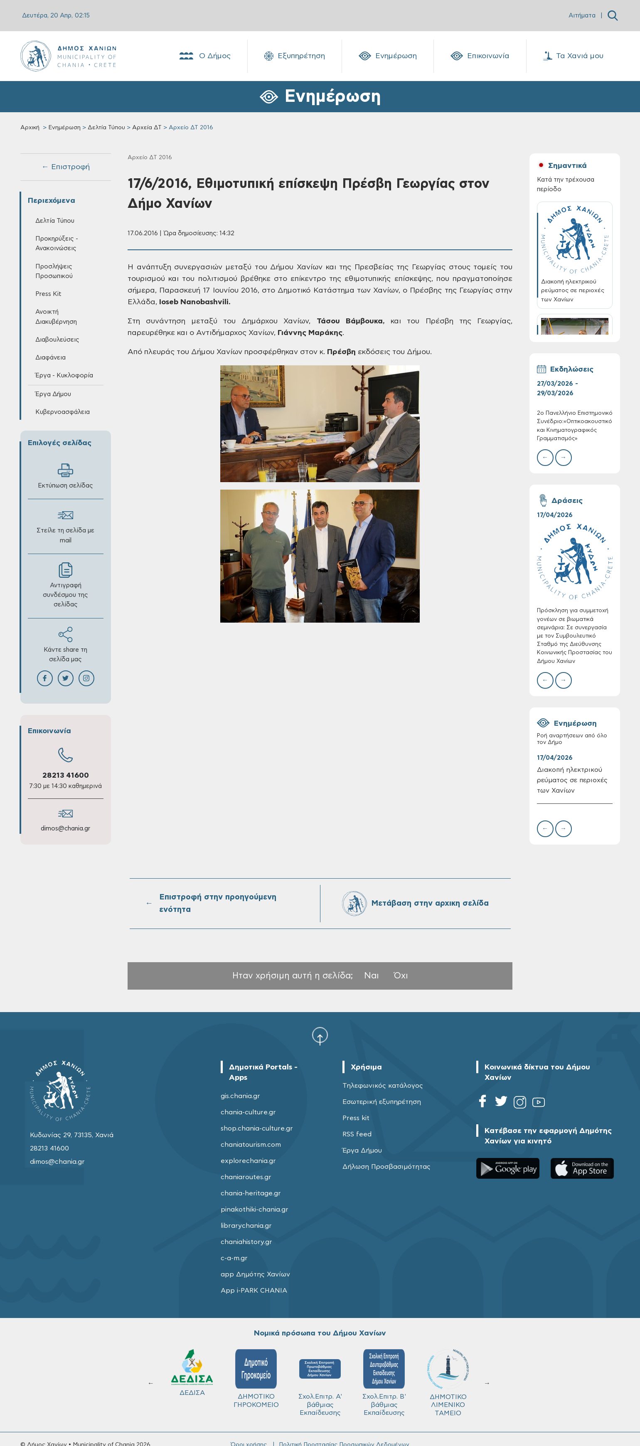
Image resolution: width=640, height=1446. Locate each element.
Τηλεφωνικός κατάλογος (382, 1085)
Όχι (401, 975)
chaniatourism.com (251, 1144)
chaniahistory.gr (246, 1242)
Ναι (371, 975)
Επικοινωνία (480, 56)
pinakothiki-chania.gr (254, 1209)
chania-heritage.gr (251, 1193)
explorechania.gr (248, 1161)
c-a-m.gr (234, 1258)
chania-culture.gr (248, 1112)
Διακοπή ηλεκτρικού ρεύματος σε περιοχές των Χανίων (572, 780)
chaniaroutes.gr (246, 1177)
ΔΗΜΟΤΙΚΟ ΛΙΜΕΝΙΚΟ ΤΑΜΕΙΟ (448, 1382)
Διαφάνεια (50, 358)
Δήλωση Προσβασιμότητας (386, 1166)
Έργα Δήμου (53, 394)
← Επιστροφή (66, 167)
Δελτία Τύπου (106, 128)
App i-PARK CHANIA (254, 1290)
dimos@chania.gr (65, 828)
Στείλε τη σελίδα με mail (65, 525)
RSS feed (357, 1134)
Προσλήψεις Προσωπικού (54, 271)
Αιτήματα (582, 15)
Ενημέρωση (388, 56)
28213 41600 (65, 775)
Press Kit (48, 294)
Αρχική (29, 128)
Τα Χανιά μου (573, 56)
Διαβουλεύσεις (57, 340)
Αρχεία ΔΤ (147, 128)
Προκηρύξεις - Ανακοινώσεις (56, 243)
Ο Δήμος (204, 56)
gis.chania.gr (240, 1096)
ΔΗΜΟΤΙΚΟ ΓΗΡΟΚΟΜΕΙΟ (256, 1378)
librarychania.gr (246, 1225)
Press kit (355, 1118)
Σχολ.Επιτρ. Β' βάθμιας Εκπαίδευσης (384, 1382)
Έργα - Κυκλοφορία (64, 375)
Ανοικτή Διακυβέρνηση (56, 317)
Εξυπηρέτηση (294, 56)
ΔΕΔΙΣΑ (192, 1372)
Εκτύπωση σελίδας (65, 476)
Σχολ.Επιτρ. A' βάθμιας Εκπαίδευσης (320, 1382)
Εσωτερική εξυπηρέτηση (381, 1102)
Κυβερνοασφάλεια (62, 412)
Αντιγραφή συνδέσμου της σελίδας (65, 585)
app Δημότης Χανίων (255, 1274)
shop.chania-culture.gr (257, 1128)
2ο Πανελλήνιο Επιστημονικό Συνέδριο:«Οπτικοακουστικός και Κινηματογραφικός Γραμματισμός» (575, 426)
